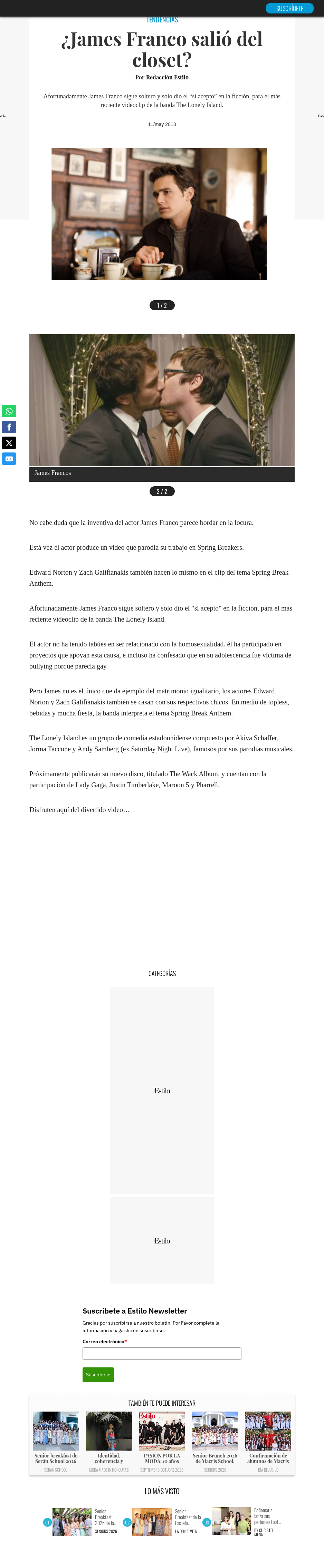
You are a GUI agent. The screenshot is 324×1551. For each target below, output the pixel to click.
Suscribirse (98, 1375)
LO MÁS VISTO (162, 1491)
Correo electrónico (105, 1341)
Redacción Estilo (167, 77)
